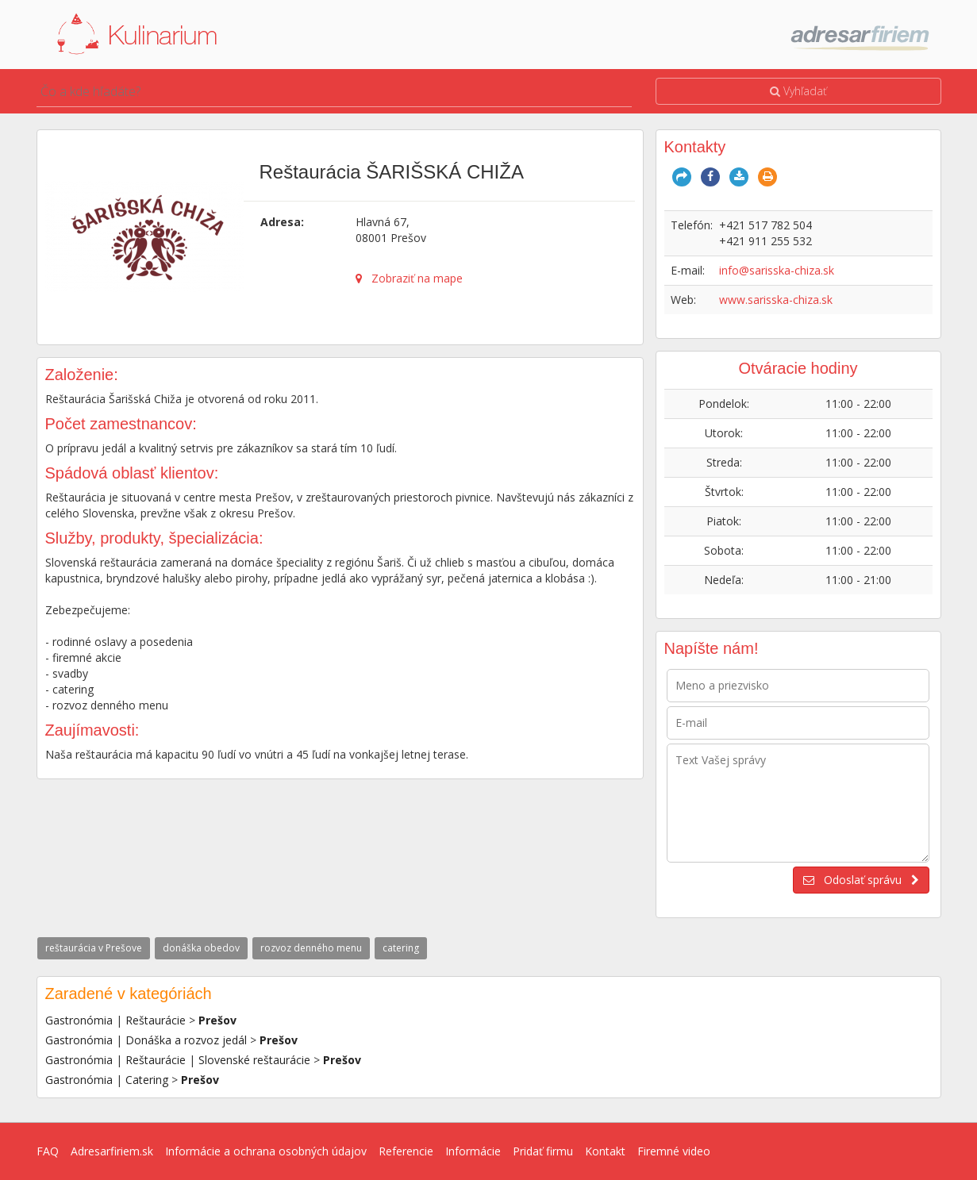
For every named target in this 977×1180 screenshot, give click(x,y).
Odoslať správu (861, 879)
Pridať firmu (543, 1151)
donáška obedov (201, 948)
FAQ (48, 1151)
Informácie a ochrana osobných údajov (266, 1151)
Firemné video (673, 1151)
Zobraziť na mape (409, 278)
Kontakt (605, 1151)
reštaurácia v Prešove (93, 948)
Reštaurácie (155, 1020)
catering (401, 948)
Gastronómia (79, 1020)
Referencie (406, 1151)
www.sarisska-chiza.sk (776, 299)
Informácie (473, 1151)
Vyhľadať (798, 90)
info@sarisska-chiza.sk (776, 270)
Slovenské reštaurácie (254, 1059)
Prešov (217, 1020)
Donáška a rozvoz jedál (186, 1039)
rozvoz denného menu (311, 948)
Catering (146, 1079)
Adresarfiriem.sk (112, 1151)
